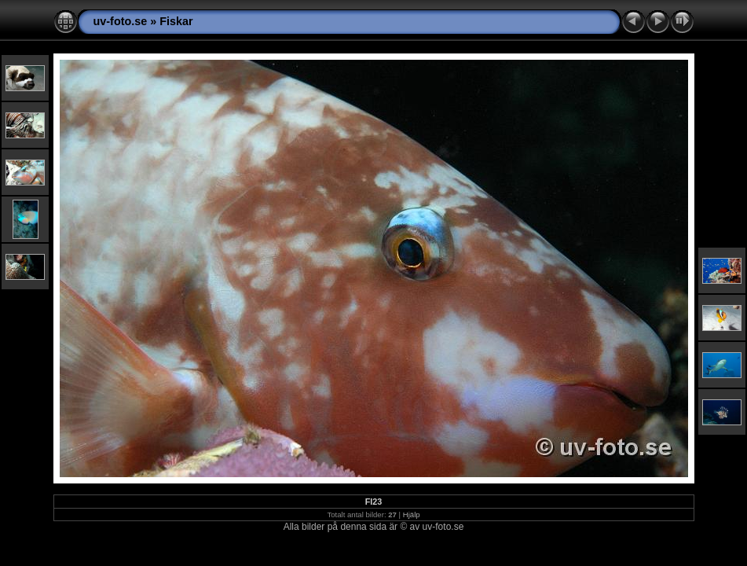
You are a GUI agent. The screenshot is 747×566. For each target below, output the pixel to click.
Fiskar (175, 21)
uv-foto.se (120, 21)
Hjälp (411, 514)
